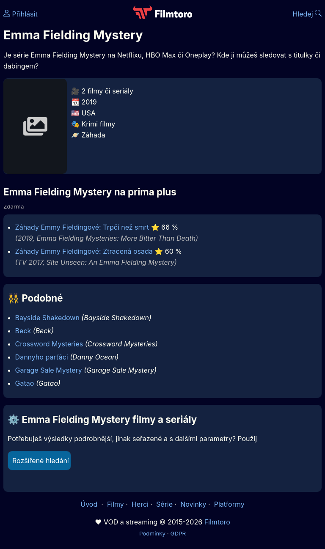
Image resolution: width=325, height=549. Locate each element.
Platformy (229, 504)
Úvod (89, 504)
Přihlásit (20, 14)
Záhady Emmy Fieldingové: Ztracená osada (84, 251)
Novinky (193, 504)
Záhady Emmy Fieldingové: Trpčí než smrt (82, 227)
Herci (140, 504)
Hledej (307, 14)
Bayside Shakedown (47, 317)
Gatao (24, 383)
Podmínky (152, 533)
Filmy (115, 504)
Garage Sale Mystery (48, 370)
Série (164, 504)
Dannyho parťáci (41, 357)
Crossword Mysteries (49, 344)
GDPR (178, 533)
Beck (23, 331)
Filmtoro (217, 522)
